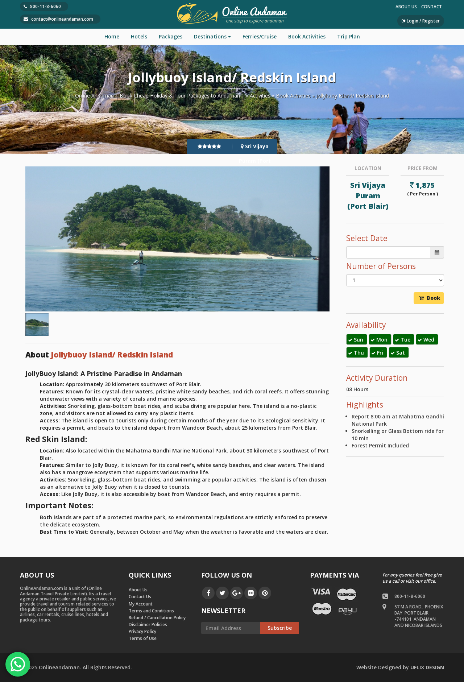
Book (429, 297)
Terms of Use (143, 638)
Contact (431, 7)
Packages (170, 36)
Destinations (212, 36)
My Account (141, 604)
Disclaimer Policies (148, 624)
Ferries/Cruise (260, 36)
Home (111, 36)
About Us (406, 7)
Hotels (139, 36)
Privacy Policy (142, 631)
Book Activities (307, 36)
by (400, 667)
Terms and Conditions (151, 611)
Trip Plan (348, 36)
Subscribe (280, 627)
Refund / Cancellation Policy (157, 618)
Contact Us (140, 597)
